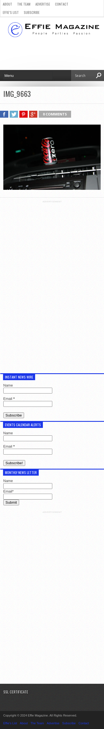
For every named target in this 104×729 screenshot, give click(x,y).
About (7, 4)
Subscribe (32, 12)
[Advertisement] (52, 286)
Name (8, 385)
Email (9, 399)
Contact (61, 4)
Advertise (42, 4)
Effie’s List (11, 12)
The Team (23, 4)
